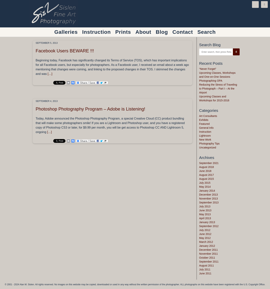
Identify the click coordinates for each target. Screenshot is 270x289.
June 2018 (205, 170)
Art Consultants (208, 115)
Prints (123, 32)
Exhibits (203, 119)
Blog (162, 32)
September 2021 (209, 163)
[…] (50, 73)
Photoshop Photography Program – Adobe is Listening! (90, 108)
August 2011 (206, 265)
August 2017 (206, 174)
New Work (205, 139)
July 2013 (204, 206)
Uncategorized (207, 147)
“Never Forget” (207, 68)
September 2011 (209, 261)
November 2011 (208, 253)
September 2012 (209, 226)
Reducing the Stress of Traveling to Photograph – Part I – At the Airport (218, 88)
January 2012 (207, 245)
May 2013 (205, 214)
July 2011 (204, 269)
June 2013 (205, 210)
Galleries (66, 32)
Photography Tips (209, 143)
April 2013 (205, 218)
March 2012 (206, 241)
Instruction (205, 131)
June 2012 (205, 234)
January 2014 (207, 190)
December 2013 (208, 194)
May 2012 (205, 237)
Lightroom (205, 135)
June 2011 (205, 273)
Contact (182, 32)
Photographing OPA (210, 80)
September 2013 (209, 202)
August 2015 (206, 178)
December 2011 (208, 249)
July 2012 (204, 230)
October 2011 (207, 257)
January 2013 (207, 222)
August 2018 (206, 167)
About (143, 32)
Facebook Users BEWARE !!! (65, 50)
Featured (204, 123)
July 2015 (204, 182)
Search (206, 32)
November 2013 (208, 198)
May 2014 (205, 186)
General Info (206, 127)
